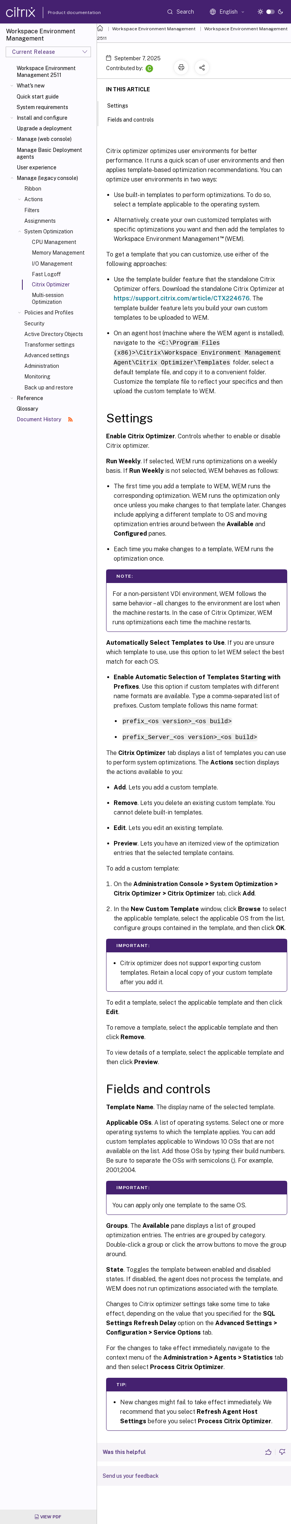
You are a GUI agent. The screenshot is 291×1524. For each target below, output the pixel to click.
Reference (30, 398)
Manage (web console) (44, 139)
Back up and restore (48, 388)
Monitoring (37, 377)
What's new (31, 86)
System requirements (42, 107)
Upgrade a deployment (44, 128)
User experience (36, 167)
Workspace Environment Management (154, 28)
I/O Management (52, 264)
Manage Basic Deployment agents (49, 153)
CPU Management (54, 242)
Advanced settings (46, 355)
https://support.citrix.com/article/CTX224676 (182, 298)
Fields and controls (134, 119)
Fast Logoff (46, 274)
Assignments (40, 221)
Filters (31, 210)
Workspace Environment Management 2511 (46, 71)
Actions (33, 199)
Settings (121, 105)
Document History (45, 419)
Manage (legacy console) (47, 178)
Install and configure (42, 118)
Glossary (27, 409)
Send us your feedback (131, 1474)
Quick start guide (38, 97)
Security (34, 323)
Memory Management (58, 253)
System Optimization (48, 231)
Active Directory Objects (53, 334)
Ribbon (32, 189)
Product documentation (65, 12)
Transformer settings (49, 345)
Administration (41, 366)
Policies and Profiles (49, 312)
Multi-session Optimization (48, 298)
